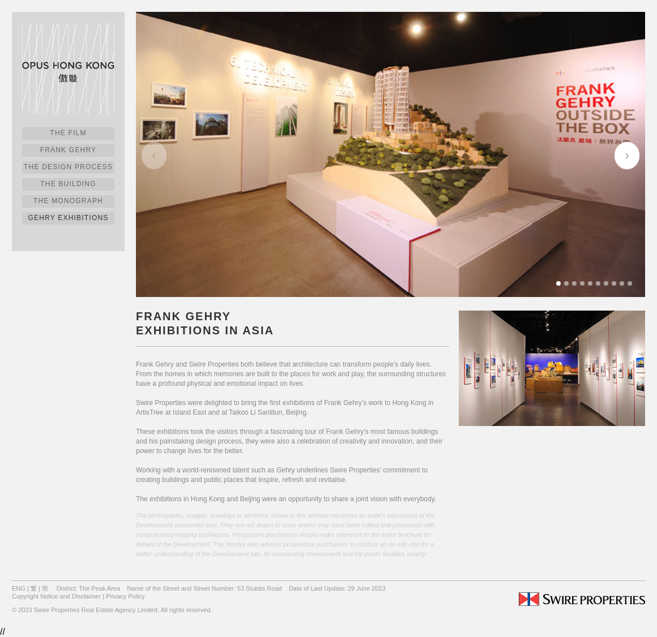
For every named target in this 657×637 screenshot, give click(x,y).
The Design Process (68, 167)
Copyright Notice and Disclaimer (56, 596)
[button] (627, 154)
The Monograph (68, 201)
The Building (68, 184)
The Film (68, 133)
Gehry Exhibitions (68, 218)
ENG (18, 588)
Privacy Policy (125, 596)
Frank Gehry (68, 150)
